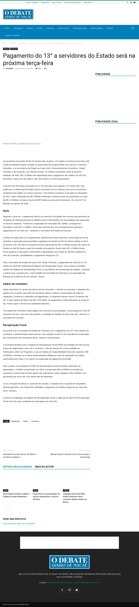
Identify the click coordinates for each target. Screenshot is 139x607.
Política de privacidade (72, 2)
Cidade (40, 28)
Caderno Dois (63, 28)
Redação (9, 68)
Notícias (29, 28)
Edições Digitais (96, 28)
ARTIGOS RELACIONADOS (17, 466)
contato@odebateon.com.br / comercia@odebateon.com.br (73, 582)
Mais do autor (44, 466)
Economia (22, 43)
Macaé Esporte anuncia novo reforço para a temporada (70, 455)
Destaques (18, 28)
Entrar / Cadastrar (32, 2)
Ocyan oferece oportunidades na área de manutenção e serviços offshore (46, 496)
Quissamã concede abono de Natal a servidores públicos (19, 455)
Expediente (45, 2)
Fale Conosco (56, 2)
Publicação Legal (79, 28)
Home (7, 28)
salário (25, 421)
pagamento (15, 421)
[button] (132, 28)
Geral (5, 490)
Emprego (50, 28)
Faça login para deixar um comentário (19, 523)
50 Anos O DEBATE (12, 35)
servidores (35, 421)
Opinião (110, 28)
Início (5, 43)
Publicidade (87, 2)
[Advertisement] (46, 152)
